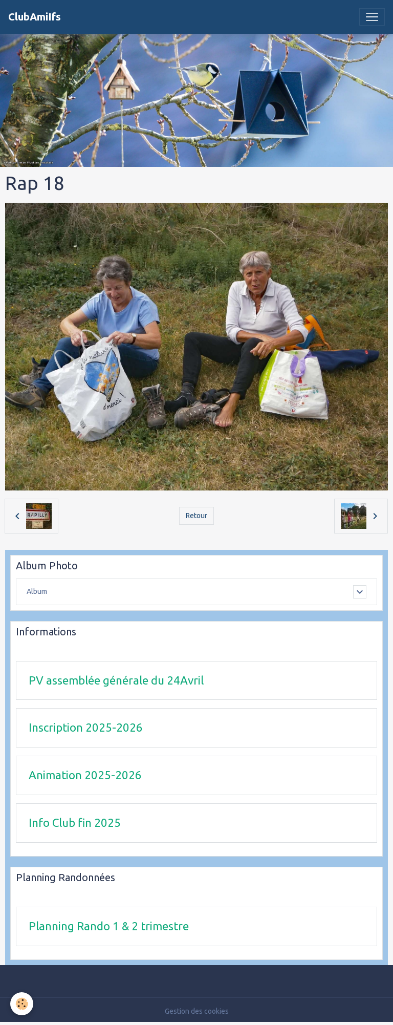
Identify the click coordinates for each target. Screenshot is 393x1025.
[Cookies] (21, 1003)
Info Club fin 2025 (75, 822)
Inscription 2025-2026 (86, 727)
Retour (196, 515)
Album (37, 591)
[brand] (34, 17)
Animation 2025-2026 (85, 774)
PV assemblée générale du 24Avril (116, 680)
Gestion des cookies (197, 1011)
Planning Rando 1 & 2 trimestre (109, 926)
